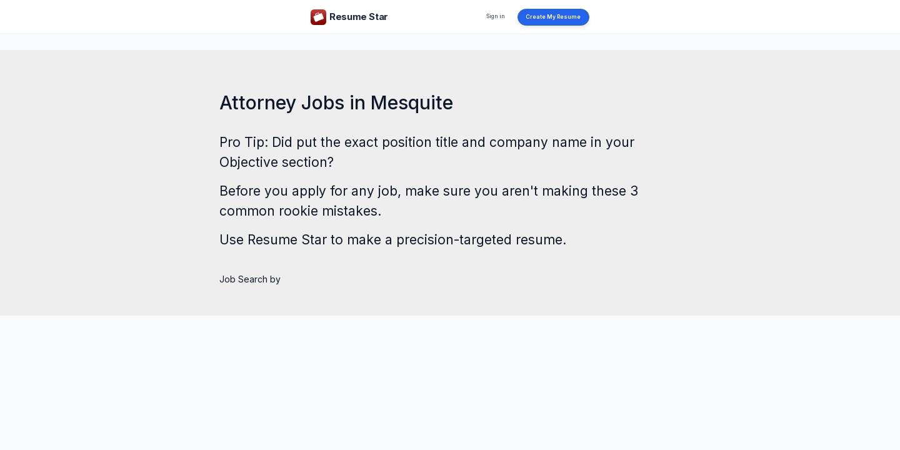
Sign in (495, 16)
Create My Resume (553, 17)
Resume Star (287, 240)
